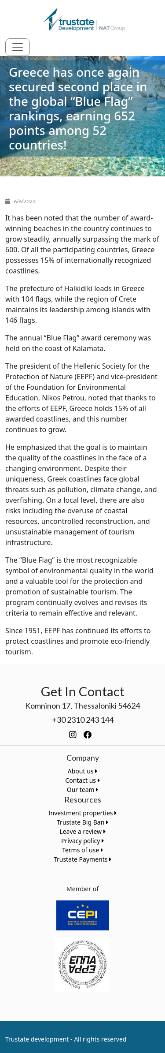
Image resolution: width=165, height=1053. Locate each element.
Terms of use (82, 850)
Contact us (82, 780)
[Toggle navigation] (17, 47)
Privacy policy (82, 840)
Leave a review (82, 831)
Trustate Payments (82, 859)
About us (82, 771)
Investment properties (82, 813)
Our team (83, 789)
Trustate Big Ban (82, 822)
